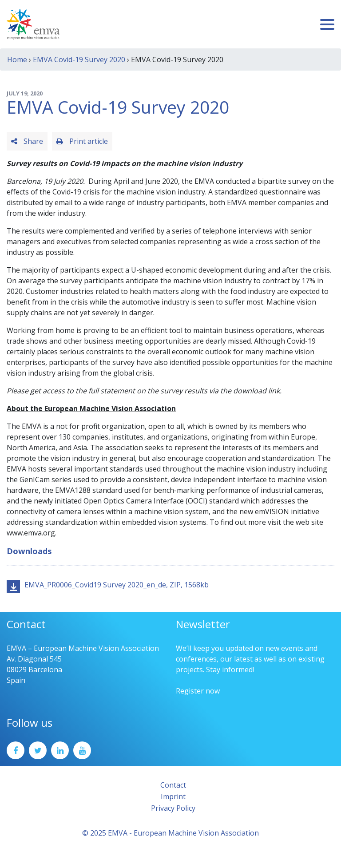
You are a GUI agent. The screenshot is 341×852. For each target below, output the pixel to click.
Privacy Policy (173, 808)
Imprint (173, 796)
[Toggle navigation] (327, 24)
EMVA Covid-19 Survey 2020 (79, 59)
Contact (173, 785)
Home (17, 59)
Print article (82, 141)
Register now (198, 691)
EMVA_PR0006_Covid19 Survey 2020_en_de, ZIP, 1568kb (116, 585)
